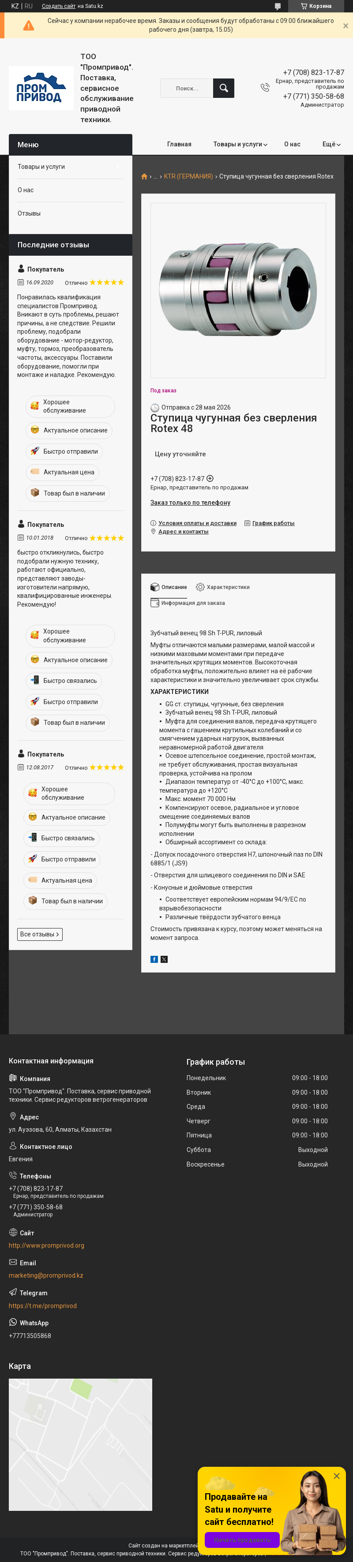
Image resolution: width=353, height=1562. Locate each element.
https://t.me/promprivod (43, 1305)
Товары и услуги (238, 144)
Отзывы (29, 213)
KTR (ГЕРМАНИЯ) (188, 176)
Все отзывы (37, 934)
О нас (292, 144)
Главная (179, 144)
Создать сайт (58, 6)
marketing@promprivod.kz (46, 1275)
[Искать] (223, 88)
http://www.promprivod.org (46, 1245)
